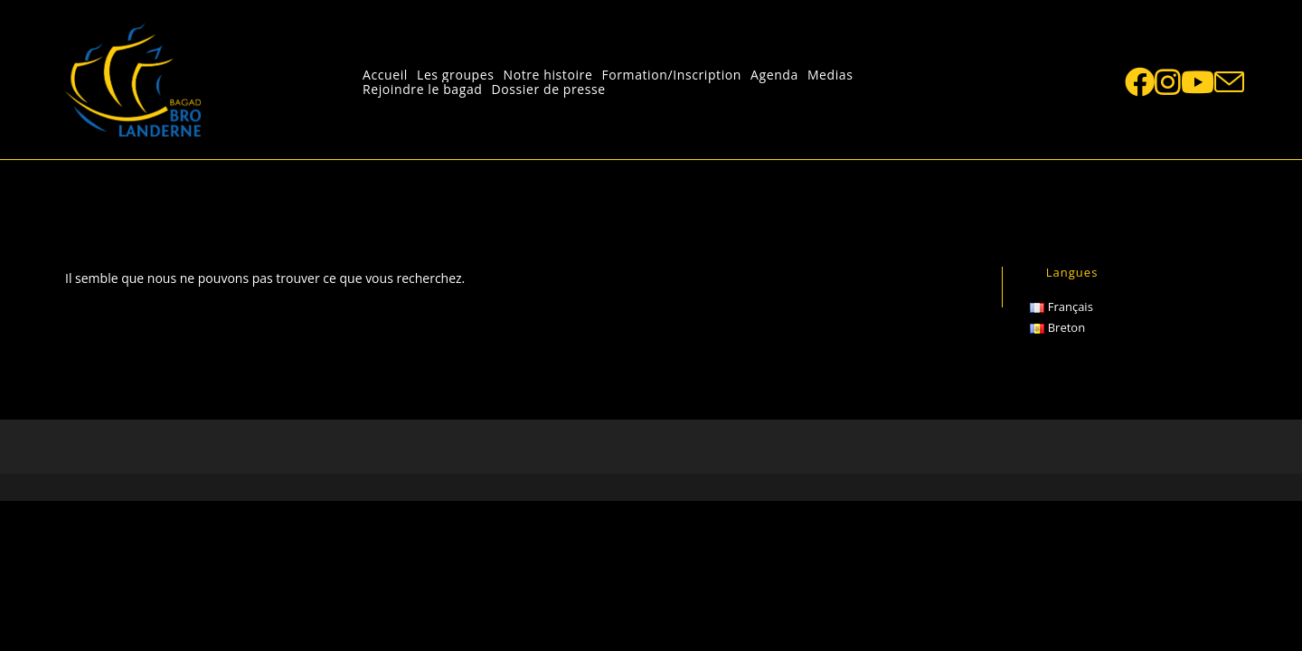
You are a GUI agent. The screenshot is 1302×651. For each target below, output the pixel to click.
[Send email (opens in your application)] (1229, 83)
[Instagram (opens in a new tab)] (1168, 82)
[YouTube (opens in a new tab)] (1197, 82)
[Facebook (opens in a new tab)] (1140, 82)
